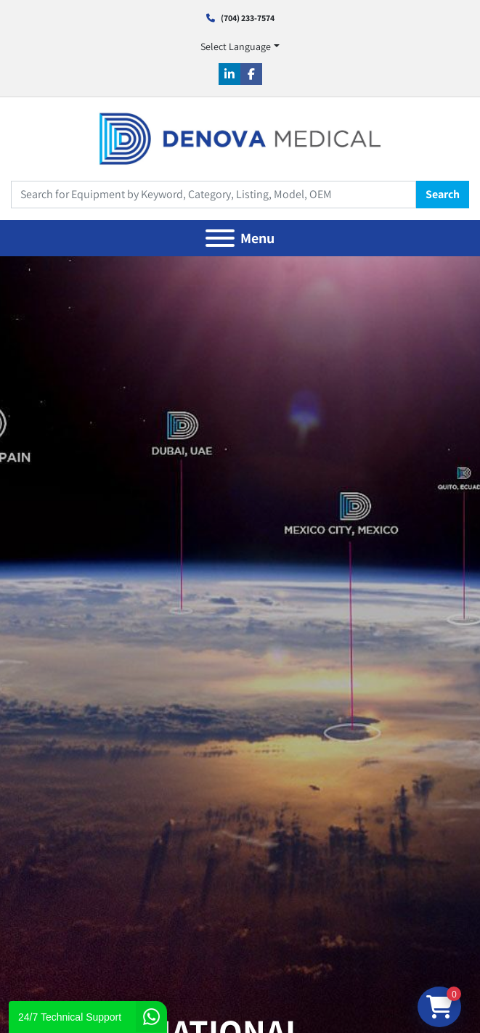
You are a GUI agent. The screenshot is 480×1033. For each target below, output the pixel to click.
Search (443, 194)
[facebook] (251, 74)
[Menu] (220, 238)
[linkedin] (229, 74)
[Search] (213, 194)
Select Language (235, 46)
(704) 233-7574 (247, 17)
